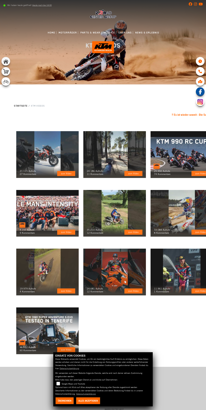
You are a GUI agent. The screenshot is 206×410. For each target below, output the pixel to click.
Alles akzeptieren (88, 400)
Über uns (125, 32)
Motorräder (68, 32)
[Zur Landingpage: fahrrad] (5, 81)
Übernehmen (64, 400)
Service (109, 32)
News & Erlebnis (147, 32)
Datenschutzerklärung (69, 368)
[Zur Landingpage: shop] (5, 71)
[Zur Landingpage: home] (5, 61)
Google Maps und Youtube (73, 383)
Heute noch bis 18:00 (42, 5)
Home (51, 32)
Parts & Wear (90, 32)
